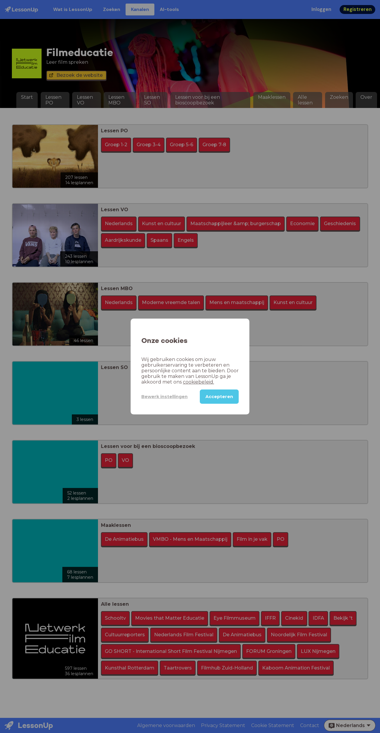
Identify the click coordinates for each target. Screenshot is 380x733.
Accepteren (219, 396)
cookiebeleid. (198, 382)
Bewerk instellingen (164, 396)
